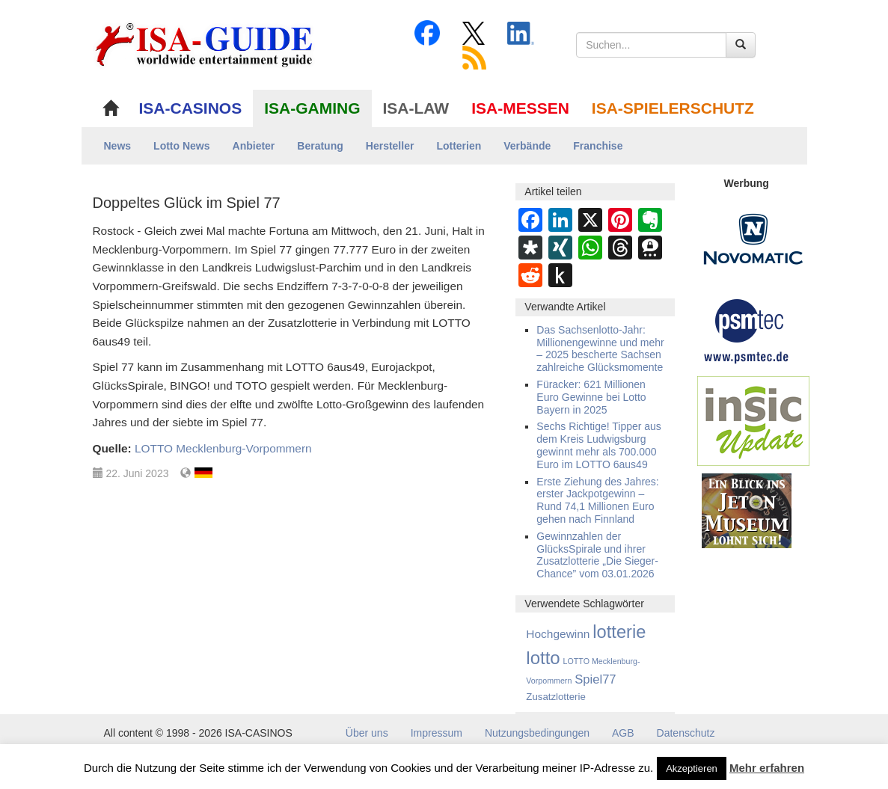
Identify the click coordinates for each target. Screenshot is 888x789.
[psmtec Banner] (746, 329)
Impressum (436, 733)
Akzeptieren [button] (691, 768)
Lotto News (181, 146)
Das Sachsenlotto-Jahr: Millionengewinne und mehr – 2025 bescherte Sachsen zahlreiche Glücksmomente (600, 348)
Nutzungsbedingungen (537, 733)
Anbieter (254, 146)
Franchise (597, 146)
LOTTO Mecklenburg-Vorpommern (223, 448)
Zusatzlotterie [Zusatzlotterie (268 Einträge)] (555, 696)
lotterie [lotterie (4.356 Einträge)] (619, 632)
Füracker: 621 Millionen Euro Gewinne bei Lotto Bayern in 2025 (591, 397)
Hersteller (390, 146)
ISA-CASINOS (190, 108)
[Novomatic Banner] (753, 239)
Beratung (320, 146)
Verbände (527, 146)
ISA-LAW (416, 108)
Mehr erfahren (766, 767)
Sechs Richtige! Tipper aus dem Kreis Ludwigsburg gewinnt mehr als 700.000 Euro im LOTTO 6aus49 (598, 445)
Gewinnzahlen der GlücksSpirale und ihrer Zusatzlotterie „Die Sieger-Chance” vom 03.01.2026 (597, 555)
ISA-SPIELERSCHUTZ (673, 108)
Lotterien (458, 146)
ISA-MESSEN (520, 108)
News (118, 146)
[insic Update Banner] (753, 420)
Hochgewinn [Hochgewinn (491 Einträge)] (558, 633)
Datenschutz (686, 733)
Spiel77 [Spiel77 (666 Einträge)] (595, 679)
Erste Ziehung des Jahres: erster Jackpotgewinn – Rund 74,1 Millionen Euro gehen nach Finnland (597, 500)
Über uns (367, 733)
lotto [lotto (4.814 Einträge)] (543, 658)
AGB (623, 733)
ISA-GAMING (312, 108)
